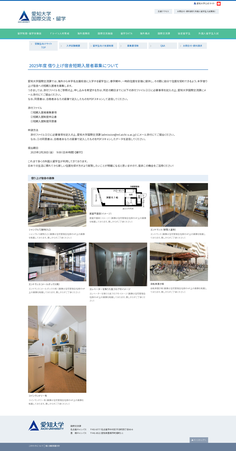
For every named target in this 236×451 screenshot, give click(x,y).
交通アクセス (163, 11)
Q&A (162, 43)
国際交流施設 (105, 33)
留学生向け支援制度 (103, 43)
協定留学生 (184, 33)
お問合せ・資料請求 (192, 43)
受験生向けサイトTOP (44, 43)
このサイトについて (36, 442)
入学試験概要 (73, 43)
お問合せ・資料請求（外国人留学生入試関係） (196, 11)
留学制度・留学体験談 (30, 33)
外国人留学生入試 (208, 33)
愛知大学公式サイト (206, 3)
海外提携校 (83, 33)
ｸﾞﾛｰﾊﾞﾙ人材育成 (59, 33)
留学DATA (126, 33)
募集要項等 (133, 43)
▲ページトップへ (198, 436)
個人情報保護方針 (52, 442)
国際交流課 (164, 33)
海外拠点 (145, 33)
